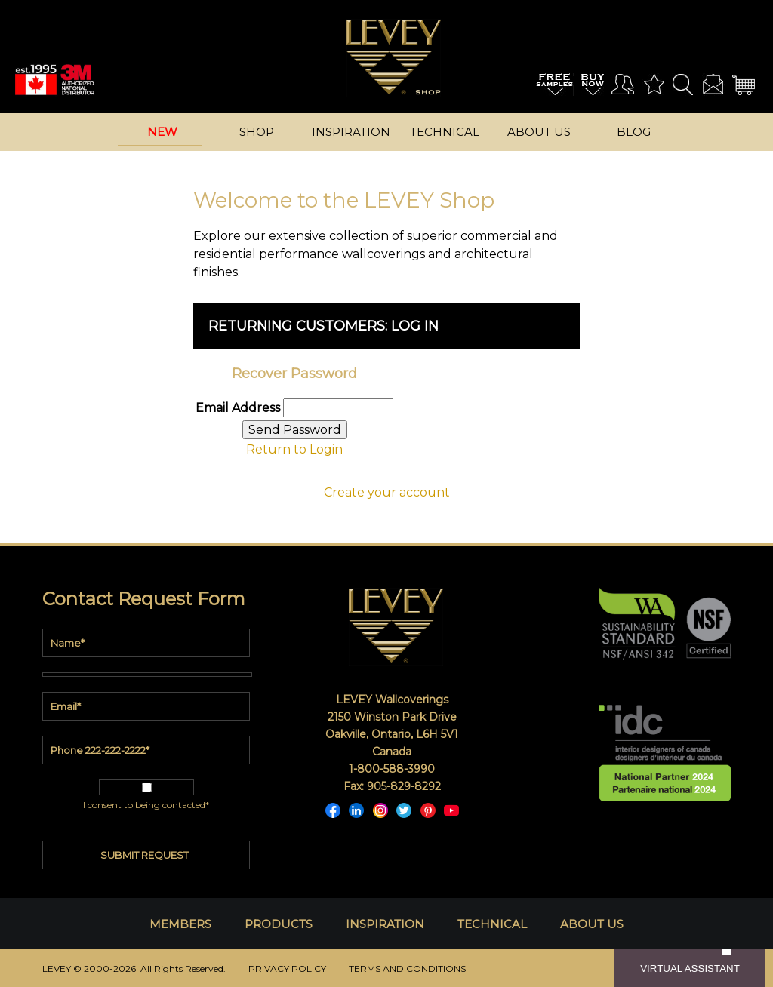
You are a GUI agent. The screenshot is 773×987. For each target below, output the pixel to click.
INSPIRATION (385, 924)
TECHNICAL (492, 924)
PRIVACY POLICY (287, 968)
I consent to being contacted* (146, 804)
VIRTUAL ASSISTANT (690, 968)
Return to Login (294, 449)
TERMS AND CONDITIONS (407, 968)
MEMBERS (180, 924)
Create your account (387, 492)
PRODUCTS (279, 924)
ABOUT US (592, 924)
